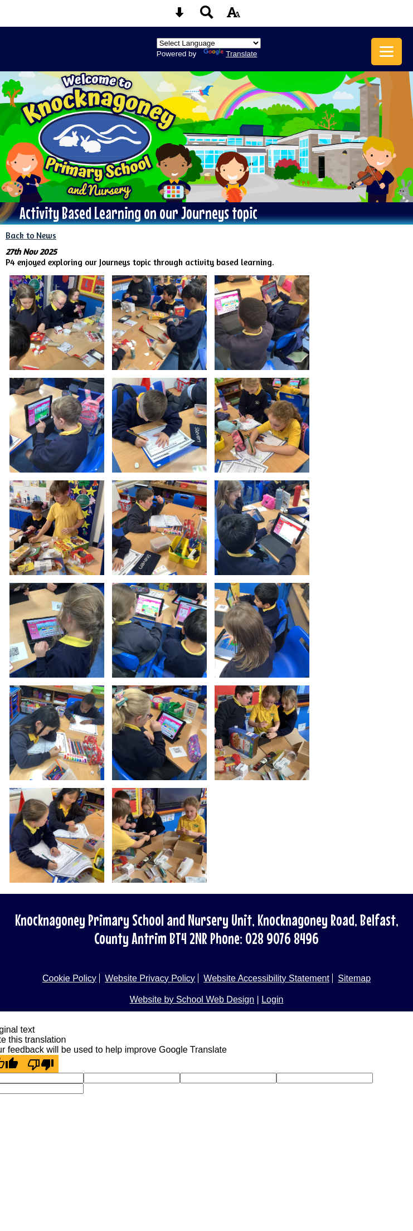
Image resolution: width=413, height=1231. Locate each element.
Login (272, 999)
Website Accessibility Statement (266, 978)
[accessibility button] (233, 16)
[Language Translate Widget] (209, 43)
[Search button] (207, 16)
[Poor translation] (41, 1064)
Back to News (31, 235)
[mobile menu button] (386, 51)
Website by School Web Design (192, 999)
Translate (230, 54)
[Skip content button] (179, 16)
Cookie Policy (69, 978)
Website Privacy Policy (150, 978)
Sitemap (354, 978)
